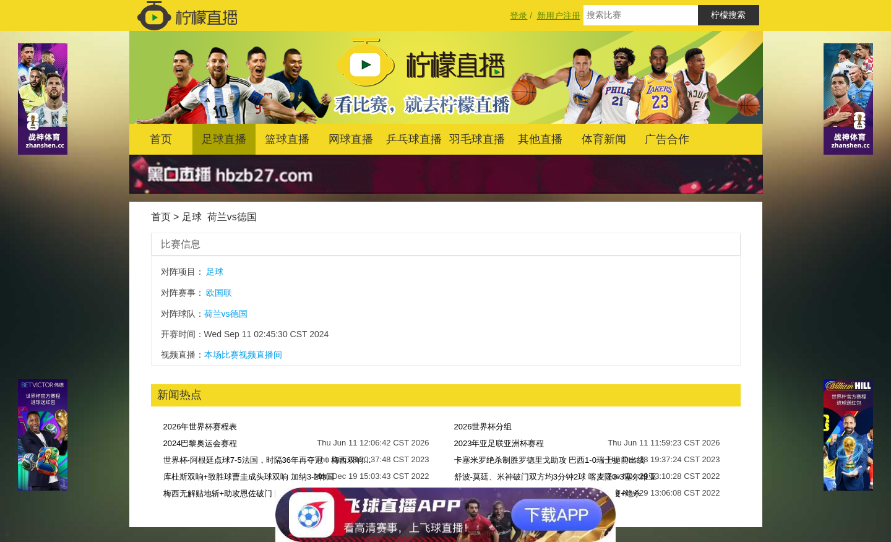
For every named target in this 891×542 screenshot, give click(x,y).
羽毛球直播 (477, 139)
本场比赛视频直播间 (243, 354)
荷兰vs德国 (232, 217)
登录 (518, 15)
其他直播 (540, 139)
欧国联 (219, 293)
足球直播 (224, 139)
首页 (161, 139)
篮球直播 (287, 139)
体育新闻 (604, 139)
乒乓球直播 (414, 139)
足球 (192, 217)
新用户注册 (558, 15)
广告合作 (667, 139)
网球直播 (351, 139)
